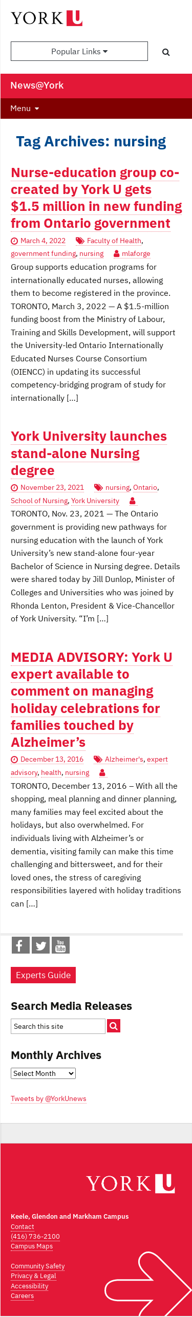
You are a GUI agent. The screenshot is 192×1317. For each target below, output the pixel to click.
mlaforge (136, 253)
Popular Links (79, 51)
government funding (43, 253)
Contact (22, 1226)
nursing (91, 253)
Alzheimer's (124, 759)
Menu (20, 108)
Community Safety (38, 1266)
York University (95, 500)
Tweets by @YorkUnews (49, 1098)
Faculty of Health (114, 240)
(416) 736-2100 (35, 1236)
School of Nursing (39, 500)
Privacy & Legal (33, 1275)
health (51, 772)
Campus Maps (32, 1246)
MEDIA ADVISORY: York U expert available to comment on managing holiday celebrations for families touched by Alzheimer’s (92, 699)
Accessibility (29, 1286)
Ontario (145, 487)
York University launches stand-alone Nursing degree (89, 453)
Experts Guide (43, 975)
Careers (22, 1295)
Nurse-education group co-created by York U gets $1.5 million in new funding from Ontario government (96, 198)
